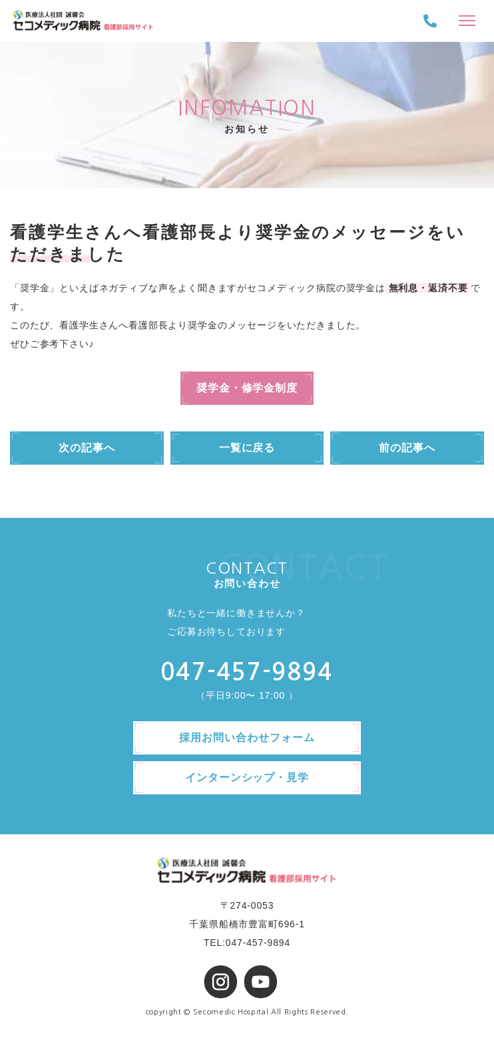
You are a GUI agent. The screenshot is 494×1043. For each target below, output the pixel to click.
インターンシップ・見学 (247, 777)
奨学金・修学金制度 (247, 388)
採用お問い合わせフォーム (247, 737)
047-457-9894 (246, 672)
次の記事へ (87, 447)
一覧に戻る (247, 447)
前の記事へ (407, 447)
